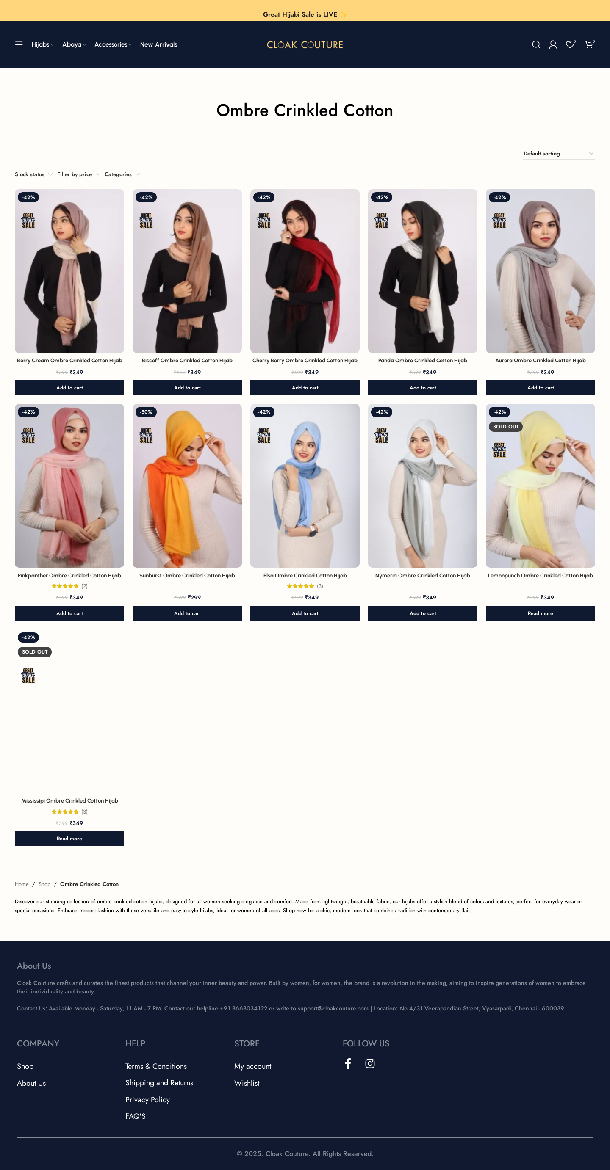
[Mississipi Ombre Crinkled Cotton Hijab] (69, 711)
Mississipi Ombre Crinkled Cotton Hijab (69, 800)
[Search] (536, 44)
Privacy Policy (147, 1099)
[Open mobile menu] (19, 44)
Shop (44, 884)
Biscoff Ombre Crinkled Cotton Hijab (187, 360)
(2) (84, 586)
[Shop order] (559, 154)
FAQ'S (135, 1116)
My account (252, 1066)
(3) (320, 586)
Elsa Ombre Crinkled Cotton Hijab (305, 575)
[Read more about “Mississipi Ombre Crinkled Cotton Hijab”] (69, 838)
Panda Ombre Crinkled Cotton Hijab (422, 360)
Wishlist (246, 1083)
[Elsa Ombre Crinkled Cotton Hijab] (305, 486)
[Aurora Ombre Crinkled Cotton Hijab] (540, 271)
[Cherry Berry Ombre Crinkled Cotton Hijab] (305, 271)
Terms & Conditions (156, 1066)
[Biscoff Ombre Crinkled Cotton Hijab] (187, 271)
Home (22, 884)
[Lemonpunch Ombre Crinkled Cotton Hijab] (540, 486)
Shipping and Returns (159, 1082)
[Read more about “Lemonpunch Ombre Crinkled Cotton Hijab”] (540, 613)
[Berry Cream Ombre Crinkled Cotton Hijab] (69, 271)
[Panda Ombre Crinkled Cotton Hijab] (422, 271)
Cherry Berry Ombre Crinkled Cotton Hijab (305, 360)
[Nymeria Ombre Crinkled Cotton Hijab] (422, 486)
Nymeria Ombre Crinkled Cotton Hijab (422, 575)
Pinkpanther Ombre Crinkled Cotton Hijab (69, 575)
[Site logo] (305, 44)
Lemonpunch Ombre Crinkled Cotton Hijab (540, 575)
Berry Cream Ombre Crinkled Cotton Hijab (69, 360)
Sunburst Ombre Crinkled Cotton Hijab (187, 575)
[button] (69, 387)
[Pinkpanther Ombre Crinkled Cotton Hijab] (69, 486)
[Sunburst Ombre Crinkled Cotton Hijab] (187, 486)
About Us (31, 1083)
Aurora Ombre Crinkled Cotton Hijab (540, 360)
